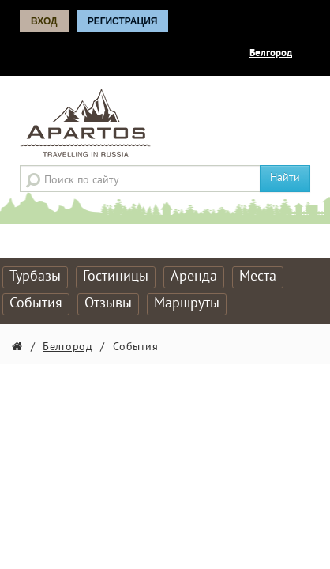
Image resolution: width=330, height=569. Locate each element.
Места (257, 277)
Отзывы (108, 304)
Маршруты (186, 304)
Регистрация (123, 21)
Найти (285, 178)
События (35, 304)
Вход (44, 21)
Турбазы (35, 277)
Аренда (194, 277)
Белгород (270, 53)
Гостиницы (115, 277)
